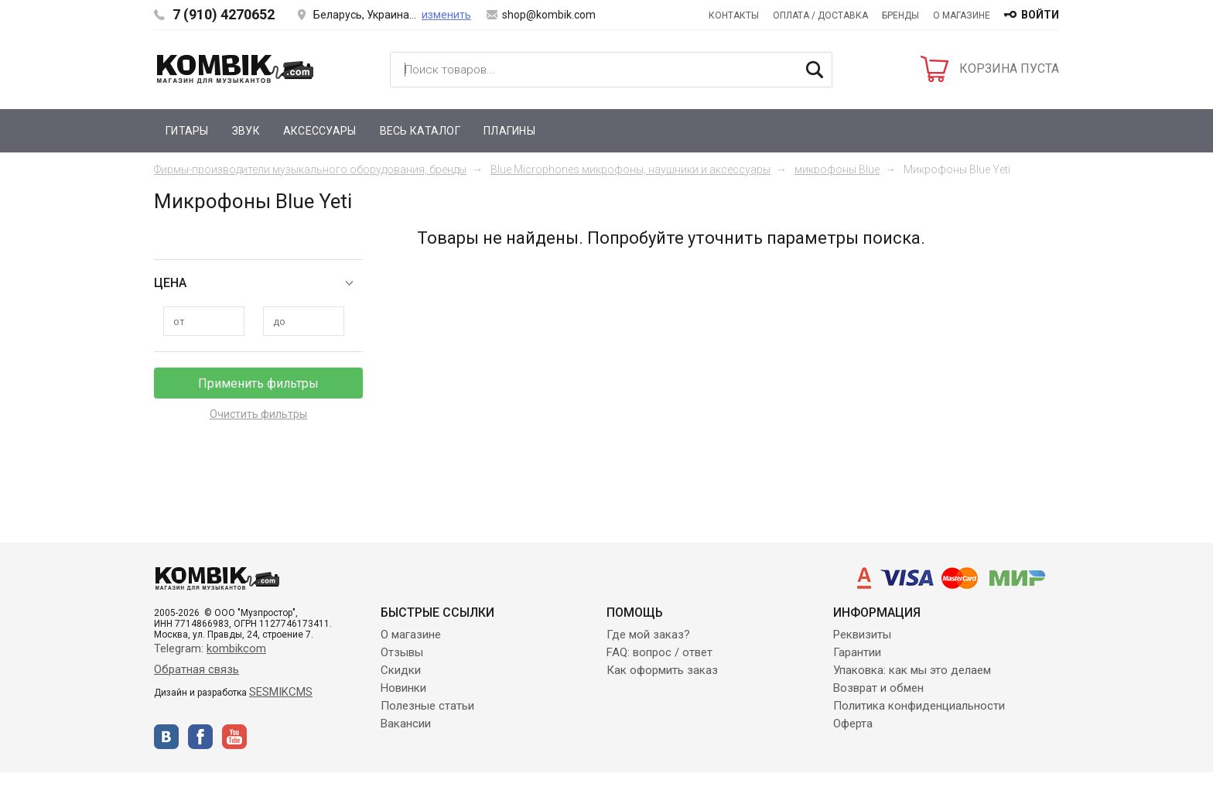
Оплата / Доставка (820, 15)
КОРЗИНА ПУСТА (1009, 68)
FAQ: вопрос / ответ (659, 652)
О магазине (961, 15)
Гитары (187, 131)
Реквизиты (862, 635)
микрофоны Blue (837, 169)
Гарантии (857, 652)
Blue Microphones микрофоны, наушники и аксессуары (630, 169)
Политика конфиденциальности (919, 706)
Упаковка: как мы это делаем (912, 670)
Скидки (401, 670)
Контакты (734, 15)
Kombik (235, 69)
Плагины (509, 131)
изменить (446, 15)
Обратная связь (196, 669)
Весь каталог (420, 131)
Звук (246, 131)
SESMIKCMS (281, 692)
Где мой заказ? (648, 635)
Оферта (853, 724)
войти (1040, 15)
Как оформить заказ (662, 670)
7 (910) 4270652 (224, 14)
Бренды (900, 15)
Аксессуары (320, 131)
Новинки (403, 688)
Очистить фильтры (258, 414)
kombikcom (236, 648)
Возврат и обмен (878, 688)
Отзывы (402, 652)
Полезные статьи (427, 706)
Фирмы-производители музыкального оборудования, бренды (310, 169)
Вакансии (406, 724)
